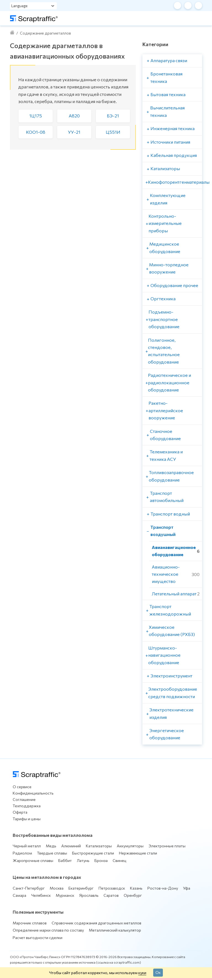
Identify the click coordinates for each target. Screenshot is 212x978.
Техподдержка (27, 805)
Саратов (111, 895)
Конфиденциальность (33, 793)
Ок (158, 972)
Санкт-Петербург (29, 888)
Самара (19, 895)
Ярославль (89, 895)
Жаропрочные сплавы (33, 860)
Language (19, 5)
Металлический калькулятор (115, 930)
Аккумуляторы (130, 845)
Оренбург (133, 895)
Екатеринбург (81, 888)
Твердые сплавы (52, 853)
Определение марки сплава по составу (48, 930)
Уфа (186, 888)
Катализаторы (99, 845)
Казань (136, 888)
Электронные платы (167, 845)
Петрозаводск (112, 888)
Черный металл (27, 845)
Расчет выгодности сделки (37, 937)
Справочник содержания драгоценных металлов (96, 923)
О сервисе (22, 786)
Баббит (65, 860)
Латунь (83, 860)
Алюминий (71, 845)
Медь (51, 845)
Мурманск (65, 895)
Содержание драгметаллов (45, 33)
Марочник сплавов (30, 923)
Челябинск (41, 895)
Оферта (20, 812)
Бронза (101, 860)
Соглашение (24, 799)
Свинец (119, 860)
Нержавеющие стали (138, 853)
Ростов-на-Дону (162, 888)
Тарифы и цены (27, 818)
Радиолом (22, 853)
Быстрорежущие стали (93, 853)
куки (142, 972)
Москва (56, 888)
